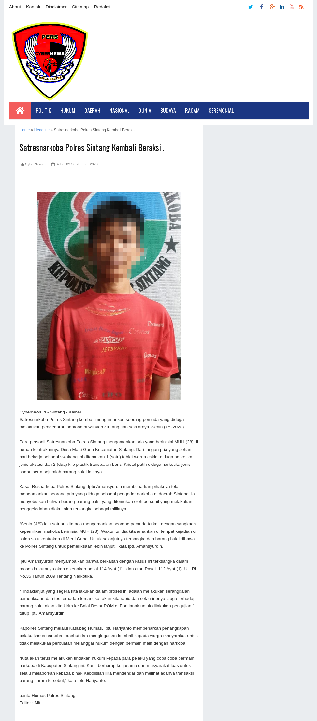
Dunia (144, 110)
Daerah (92, 110)
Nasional (119, 110)
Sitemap (80, 6)
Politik (43, 110)
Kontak (33, 6)
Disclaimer (56, 6)
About (15, 6)
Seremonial (221, 110)
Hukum (67, 110)
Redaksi (102, 6)
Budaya (168, 110)
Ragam (192, 110)
